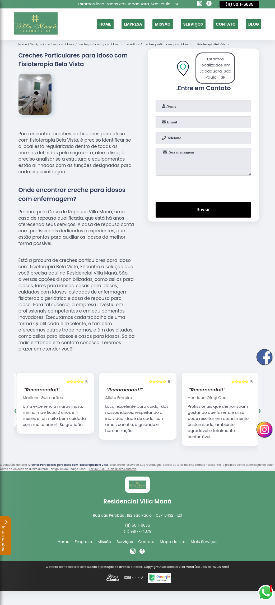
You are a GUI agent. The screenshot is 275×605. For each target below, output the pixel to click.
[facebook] (209, 4)
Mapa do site (172, 541)
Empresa (133, 24)
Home (105, 24)
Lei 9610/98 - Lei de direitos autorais (112, 469)
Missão (163, 24)
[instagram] (199, 4)
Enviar (203, 209)
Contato (226, 24)
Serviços (193, 24)
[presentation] (203, 187)
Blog (253, 24)
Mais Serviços (204, 541)
